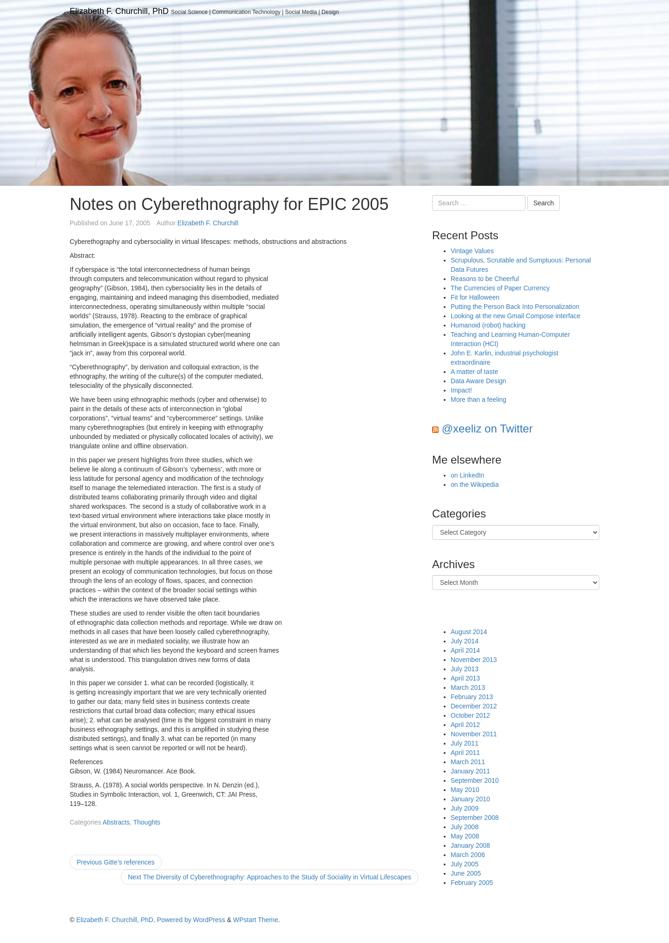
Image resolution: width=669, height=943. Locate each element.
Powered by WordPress (191, 919)
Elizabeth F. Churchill (207, 223)
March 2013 (468, 687)
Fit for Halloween (475, 297)
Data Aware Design (478, 381)
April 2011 (465, 752)
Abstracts (116, 822)
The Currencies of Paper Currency (500, 288)
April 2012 (465, 724)
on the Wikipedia (475, 484)
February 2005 (472, 882)
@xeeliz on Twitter (487, 428)
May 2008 (465, 836)
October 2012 (470, 715)
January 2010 (470, 799)
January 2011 (470, 771)
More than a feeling (478, 399)
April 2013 (465, 678)
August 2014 (469, 631)
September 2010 (475, 780)
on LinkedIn (467, 475)
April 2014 (465, 650)
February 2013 (472, 697)
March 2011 (468, 762)
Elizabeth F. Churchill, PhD (119, 11)
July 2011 (465, 743)
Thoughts (146, 822)
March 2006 (468, 854)
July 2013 (465, 669)
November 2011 (474, 734)
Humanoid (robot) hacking (488, 325)
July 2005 (465, 864)
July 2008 (465, 827)
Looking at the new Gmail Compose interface (515, 316)
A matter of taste (474, 371)
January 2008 (470, 845)
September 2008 (475, 817)
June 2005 (466, 873)
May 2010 (465, 789)
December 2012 (474, 706)
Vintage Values (472, 251)
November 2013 (474, 659)
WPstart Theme (255, 919)
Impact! (461, 390)
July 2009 (465, 808)
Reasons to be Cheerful (485, 278)
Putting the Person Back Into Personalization (515, 306)
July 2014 (465, 641)
